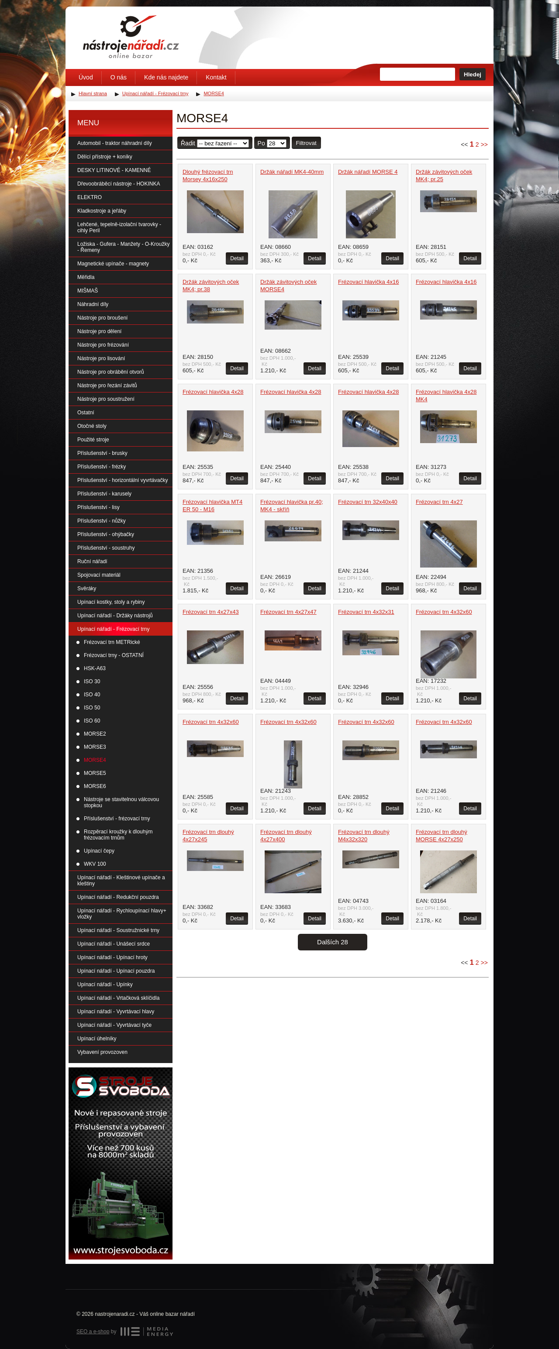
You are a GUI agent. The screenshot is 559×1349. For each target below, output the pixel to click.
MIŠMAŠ (87, 291)
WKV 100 (95, 864)
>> (484, 144)
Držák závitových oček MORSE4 (288, 286)
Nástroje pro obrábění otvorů (110, 372)
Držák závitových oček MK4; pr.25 (444, 175)
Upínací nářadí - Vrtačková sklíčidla (118, 998)
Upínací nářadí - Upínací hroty (112, 957)
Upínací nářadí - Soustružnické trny (118, 930)
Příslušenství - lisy (98, 507)
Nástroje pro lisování (101, 358)
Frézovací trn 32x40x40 (367, 502)
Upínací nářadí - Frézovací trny (113, 629)
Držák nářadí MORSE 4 (368, 172)
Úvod (86, 77)
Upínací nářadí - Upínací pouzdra (116, 971)
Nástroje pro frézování (103, 345)
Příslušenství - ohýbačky (105, 534)
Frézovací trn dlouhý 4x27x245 (208, 836)
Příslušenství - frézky (101, 467)
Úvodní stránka (131, 36)
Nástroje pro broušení (102, 318)
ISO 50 (92, 708)
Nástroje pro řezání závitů (107, 385)
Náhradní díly (92, 304)
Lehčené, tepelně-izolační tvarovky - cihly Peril (119, 227)
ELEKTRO (89, 197)
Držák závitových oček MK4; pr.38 (211, 286)
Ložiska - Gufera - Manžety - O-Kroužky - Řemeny (123, 247)
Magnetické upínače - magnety (113, 264)
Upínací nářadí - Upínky (105, 984)
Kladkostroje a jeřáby (101, 211)
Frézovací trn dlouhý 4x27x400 (286, 836)
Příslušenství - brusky (102, 453)
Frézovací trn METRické (112, 642)
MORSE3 (95, 747)
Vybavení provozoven (102, 1052)
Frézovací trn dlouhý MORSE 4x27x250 (441, 836)
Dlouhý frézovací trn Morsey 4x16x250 (208, 175)
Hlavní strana (93, 93)
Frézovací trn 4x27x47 (288, 612)
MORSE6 (95, 786)
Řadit (188, 143)
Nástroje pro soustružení (106, 399)
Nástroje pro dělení (99, 331)
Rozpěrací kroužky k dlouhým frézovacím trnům (118, 835)
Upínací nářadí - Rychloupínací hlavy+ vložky (121, 914)
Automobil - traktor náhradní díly (114, 143)
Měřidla (85, 277)
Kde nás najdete (166, 77)
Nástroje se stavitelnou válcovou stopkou (121, 802)
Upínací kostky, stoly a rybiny (111, 602)
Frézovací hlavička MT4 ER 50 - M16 (212, 506)
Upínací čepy (99, 851)
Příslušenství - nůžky (101, 521)
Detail (237, 258)
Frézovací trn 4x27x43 (211, 612)
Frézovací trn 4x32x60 (444, 612)
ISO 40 (92, 695)
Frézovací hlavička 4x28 (213, 392)
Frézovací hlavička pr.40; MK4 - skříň (291, 506)
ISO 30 (92, 681)
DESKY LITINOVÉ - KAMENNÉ (114, 170)
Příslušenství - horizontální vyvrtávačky (122, 480)
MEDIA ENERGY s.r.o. (147, 1331)
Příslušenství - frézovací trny (117, 819)
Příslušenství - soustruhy (106, 548)
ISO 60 (92, 721)
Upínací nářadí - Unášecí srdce (113, 944)
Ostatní (85, 413)
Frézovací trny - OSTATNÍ (114, 655)
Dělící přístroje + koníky (104, 157)
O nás (118, 77)
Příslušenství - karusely (104, 494)
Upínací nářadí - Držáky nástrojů (115, 616)
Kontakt (216, 77)
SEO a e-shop (92, 1331)
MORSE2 (95, 734)
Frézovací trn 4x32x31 (366, 612)
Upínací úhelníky (96, 1039)
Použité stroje (93, 440)
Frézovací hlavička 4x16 (368, 282)
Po (261, 143)
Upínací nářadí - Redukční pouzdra (118, 897)
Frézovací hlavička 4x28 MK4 (446, 396)
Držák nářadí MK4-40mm (292, 172)
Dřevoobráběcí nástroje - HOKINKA (118, 184)
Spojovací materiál (99, 575)
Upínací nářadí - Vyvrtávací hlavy (115, 1011)
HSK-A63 (95, 668)
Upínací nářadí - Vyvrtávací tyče (114, 1025)
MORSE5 (95, 773)
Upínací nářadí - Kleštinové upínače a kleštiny (121, 880)
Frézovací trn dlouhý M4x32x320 (364, 836)
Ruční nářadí (92, 561)
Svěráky (86, 588)
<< (464, 144)
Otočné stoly (92, 426)
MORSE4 (95, 760)
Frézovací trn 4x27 (439, 502)
